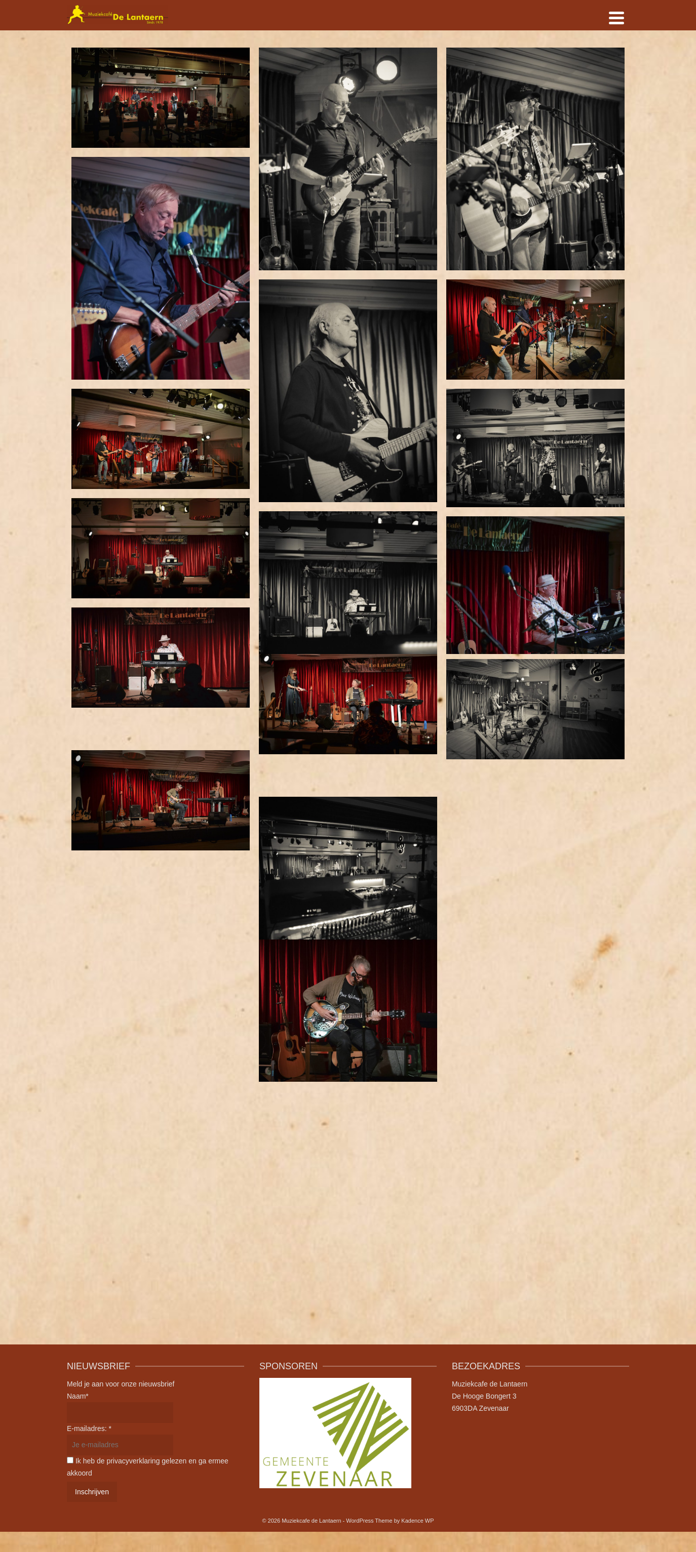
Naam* (78, 1396)
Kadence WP (417, 1521)
